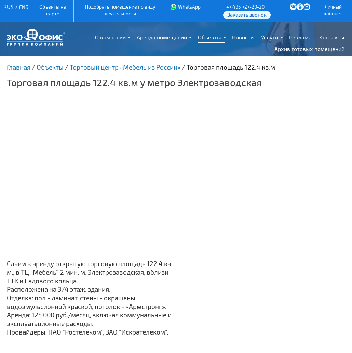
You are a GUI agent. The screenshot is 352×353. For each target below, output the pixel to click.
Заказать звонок (247, 15)
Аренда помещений (162, 37)
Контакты (331, 37)
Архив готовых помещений (309, 48)
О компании (110, 37)
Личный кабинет (333, 10)
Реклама (300, 37)
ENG (23, 7)
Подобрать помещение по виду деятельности (120, 10)
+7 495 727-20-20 (245, 7)
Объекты (209, 37)
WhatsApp (189, 7)
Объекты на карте (52, 10)
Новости (243, 37)
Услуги (269, 37)
